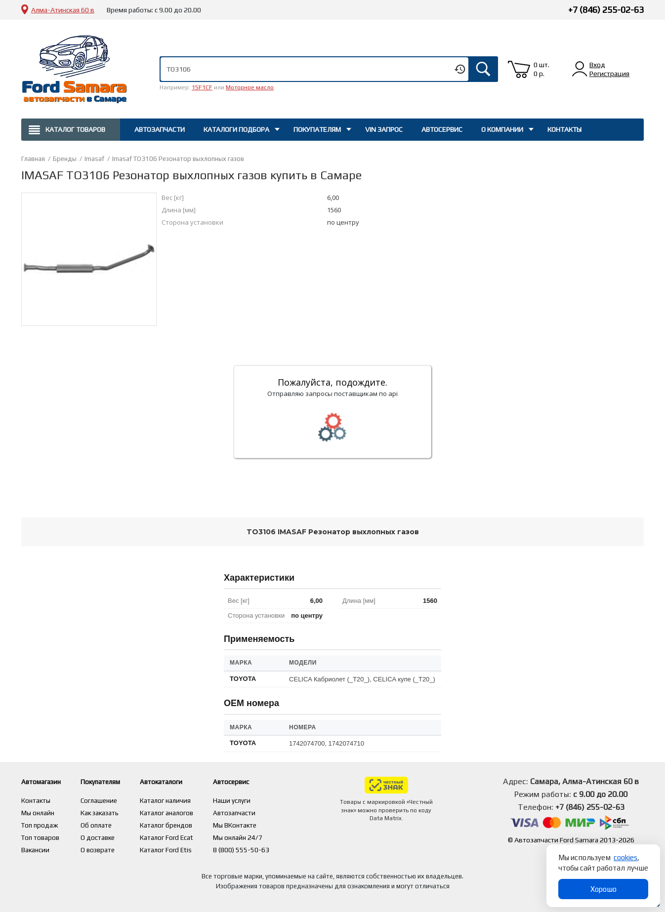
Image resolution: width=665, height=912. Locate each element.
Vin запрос (384, 129)
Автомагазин (45, 781)
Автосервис (441, 129)
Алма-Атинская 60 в (62, 10)
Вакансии (35, 847)
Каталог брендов (184, 824)
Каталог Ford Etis (184, 847)
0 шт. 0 (541, 69)
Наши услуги (250, 800)
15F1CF (202, 87)
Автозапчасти (159, 129)
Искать (483, 69)
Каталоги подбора (236, 129)
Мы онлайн (38, 812)
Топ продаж (40, 824)
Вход (597, 65)
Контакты (564, 129)
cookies (625, 857)
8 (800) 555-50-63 (260, 847)
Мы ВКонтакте (254, 824)
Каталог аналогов (185, 812)
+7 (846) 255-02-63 (606, 9)
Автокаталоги (183, 781)
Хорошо (603, 889)
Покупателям (317, 129)
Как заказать (109, 812)
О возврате (107, 847)
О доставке (107, 835)
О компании (502, 129)
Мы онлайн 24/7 (257, 835)
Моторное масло (250, 87)
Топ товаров (41, 835)
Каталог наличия (183, 800)
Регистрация (609, 74)
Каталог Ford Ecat (185, 835)
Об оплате (105, 824)
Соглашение (108, 800)
